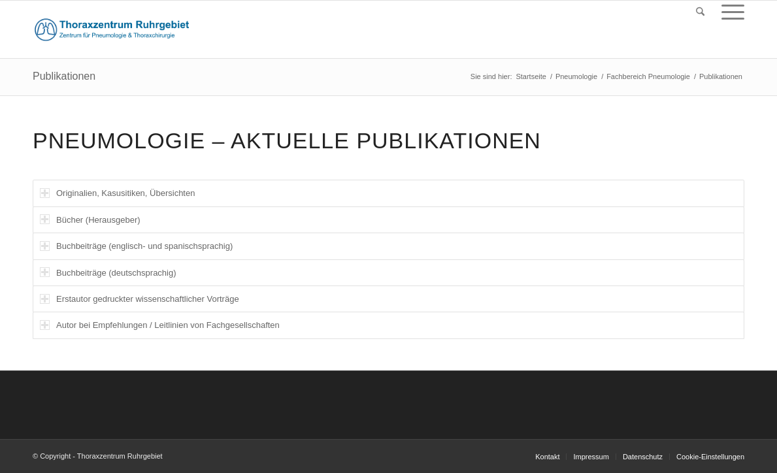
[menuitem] (700, 12)
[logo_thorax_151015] (112, 29)
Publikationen (64, 76)
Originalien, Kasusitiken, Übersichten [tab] (117, 193)
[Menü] (728, 12)
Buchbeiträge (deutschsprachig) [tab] (108, 272)
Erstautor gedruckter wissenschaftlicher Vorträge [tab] (139, 299)
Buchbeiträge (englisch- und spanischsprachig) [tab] (136, 246)
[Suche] (700, 12)
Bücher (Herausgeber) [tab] (90, 219)
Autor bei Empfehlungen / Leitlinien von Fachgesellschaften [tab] (160, 325)
